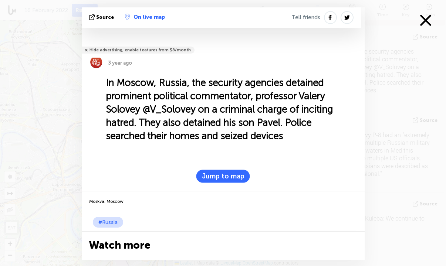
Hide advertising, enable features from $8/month (140, 50)
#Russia (108, 222)
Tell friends (305, 17)
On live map (145, 17)
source (102, 17)
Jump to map (223, 176)
